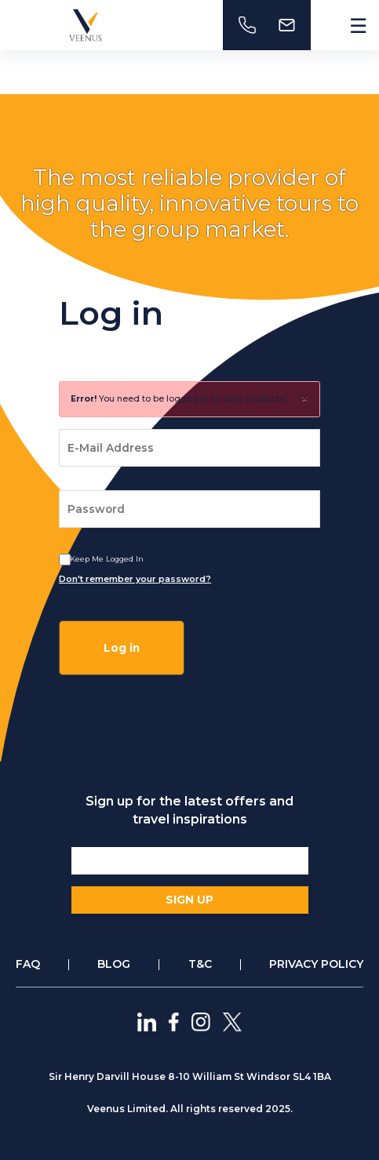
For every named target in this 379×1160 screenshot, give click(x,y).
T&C (200, 964)
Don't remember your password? (135, 578)
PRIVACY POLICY (316, 964)
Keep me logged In (107, 559)
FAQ (28, 964)
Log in (122, 648)
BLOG (113, 964)
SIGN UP (189, 900)
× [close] (304, 398)
